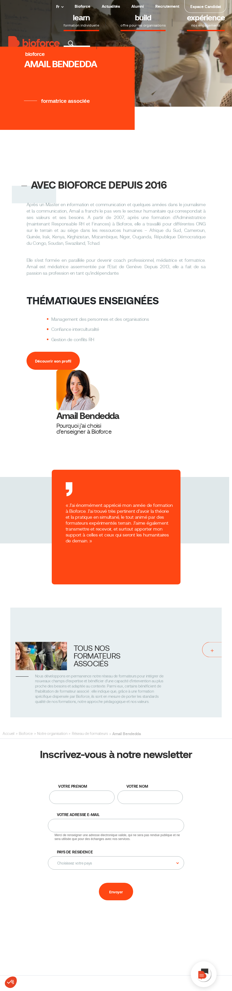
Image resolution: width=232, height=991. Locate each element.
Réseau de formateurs (90, 734)
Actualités (111, 6)
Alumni (137, 6)
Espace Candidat (205, 6)
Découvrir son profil (53, 361)
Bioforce (82, 6)
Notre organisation (52, 734)
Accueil (8, 734)
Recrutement (167, 6)
